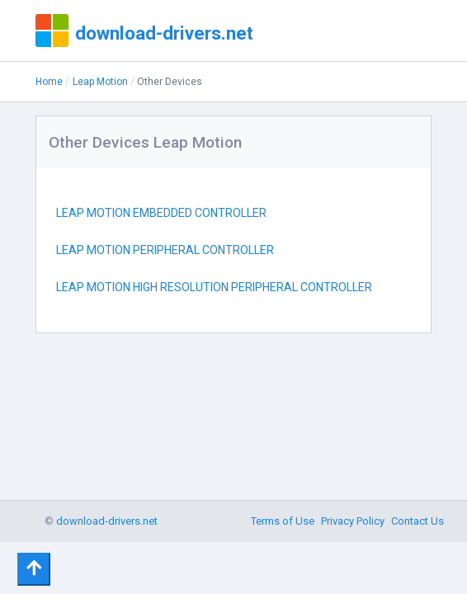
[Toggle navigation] (33, 569)
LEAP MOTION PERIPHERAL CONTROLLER (165, 250)
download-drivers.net (164, 33)
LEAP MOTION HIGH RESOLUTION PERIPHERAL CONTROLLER (214, 287)
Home (49, 81)
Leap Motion (100, 81)
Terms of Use (282, 521)
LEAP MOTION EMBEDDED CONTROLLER (161, 212)
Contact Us (417, 521)
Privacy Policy (352, 521)
